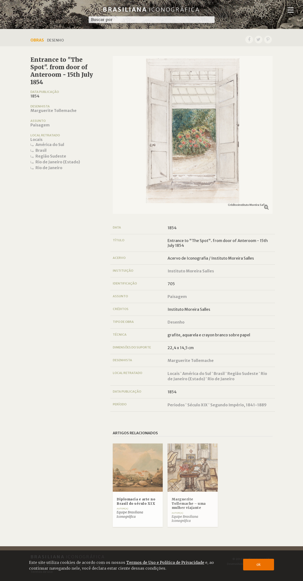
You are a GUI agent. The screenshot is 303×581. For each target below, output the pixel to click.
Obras (37, 40)
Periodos (176, 404)
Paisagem (40, 125)
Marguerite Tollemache (53, 110)
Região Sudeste (50, 156)
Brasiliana (151, 9)
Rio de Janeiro (48, 167)
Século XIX (197, 404)
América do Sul (49, 144)
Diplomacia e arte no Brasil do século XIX (136, 501)
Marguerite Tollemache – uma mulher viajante (189, 503)
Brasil (41, 150)
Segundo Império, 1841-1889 (238, 404)
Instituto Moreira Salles (191, 271)
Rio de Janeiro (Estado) (57, 161)
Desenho (176, 322)
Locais (36, 139)
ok (259, 564)
